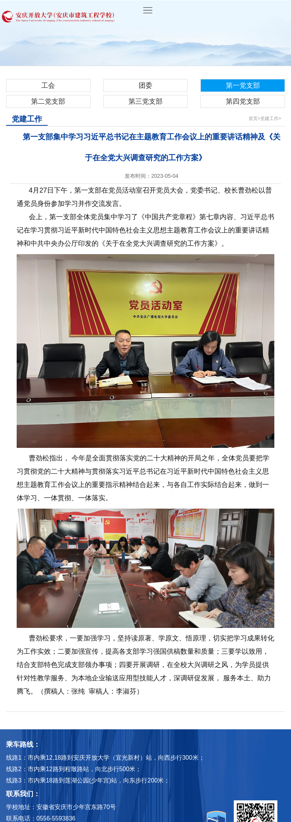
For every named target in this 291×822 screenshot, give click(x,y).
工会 (48, 85)
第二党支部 (48, 101)
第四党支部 (243, 101)
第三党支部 (145, 101)
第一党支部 (243, 85)
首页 (253, 118)
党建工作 (269, 118)
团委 (145, 85)
